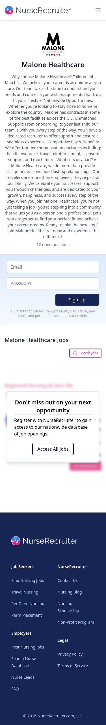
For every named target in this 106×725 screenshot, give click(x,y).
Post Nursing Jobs (27, 647)
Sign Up (77, 300)
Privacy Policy (70, 654)
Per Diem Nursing (27, 603)
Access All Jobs (52, 449)
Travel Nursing (24, 592)
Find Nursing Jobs (27, 580)
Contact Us (68, 580)
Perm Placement (26, 615)
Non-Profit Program (76, 622)
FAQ (15, 688)
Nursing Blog (70, 592)
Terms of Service (73, 665)
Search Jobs (85, 353)
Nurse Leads (22, 677)
